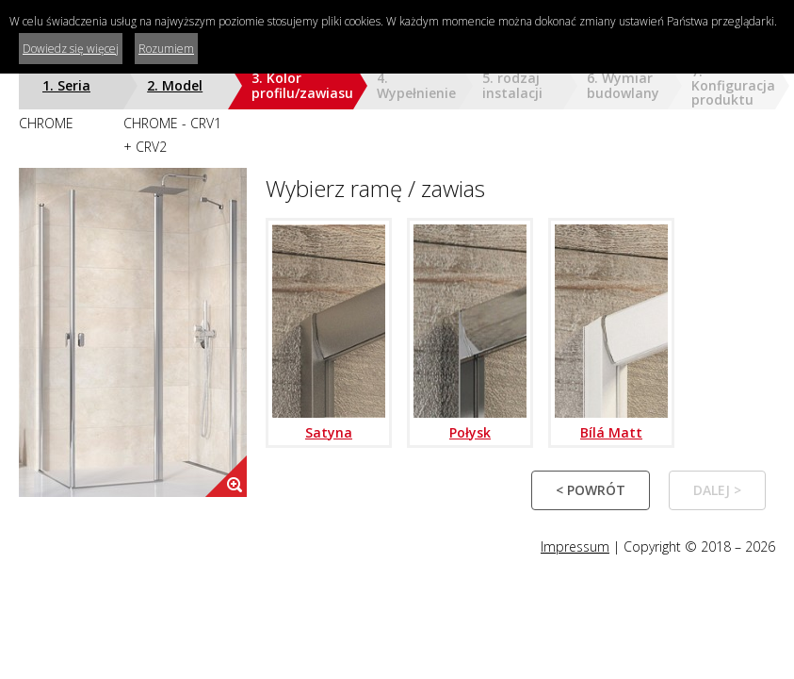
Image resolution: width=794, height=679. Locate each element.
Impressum (575, 546)
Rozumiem (166, 49)
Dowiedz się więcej (71, 49)
